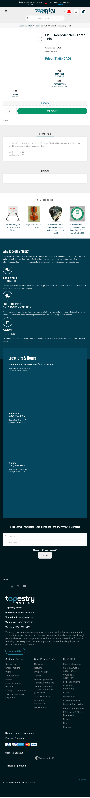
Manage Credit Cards (15, 690)
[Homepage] (45, 11)
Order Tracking (13, 668)
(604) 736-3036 (19, 622)
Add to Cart (52, 111)
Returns (38, 668)
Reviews (67, 727)
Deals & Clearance (72, 664)
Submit (45, 555)
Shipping (38, 664)
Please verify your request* (45, 550)
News (66, 723)
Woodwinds (69, 697)
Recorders (39, 26)
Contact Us (15, 651)
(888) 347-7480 (30, 612)
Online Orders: (13, 612)
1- (22, 612)
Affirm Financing (42, 697)
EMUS (58, 48)
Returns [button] (15, 96)
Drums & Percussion (73, 705)
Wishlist (9, 671)
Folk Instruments (71, 682)
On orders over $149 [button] (59, 86)
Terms (37, 675)
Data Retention (41, 708)
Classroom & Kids (26, 26)
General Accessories (73, 708)
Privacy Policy (41, 671)
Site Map (83, 780)
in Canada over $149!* (30, 3)
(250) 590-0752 (17, 627)
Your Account (12, 675)
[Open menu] (6, 11)
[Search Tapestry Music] (45, 18)
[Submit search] (28, 18)
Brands (66, 719)
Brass (66, 693)
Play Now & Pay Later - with (60, 3)
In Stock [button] (45, 103)
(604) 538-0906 (19, 617)
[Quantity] (10, 111)
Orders (8, 679)
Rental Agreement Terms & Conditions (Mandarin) (44, 689)
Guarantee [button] (59, 76)
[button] (39, 38)
